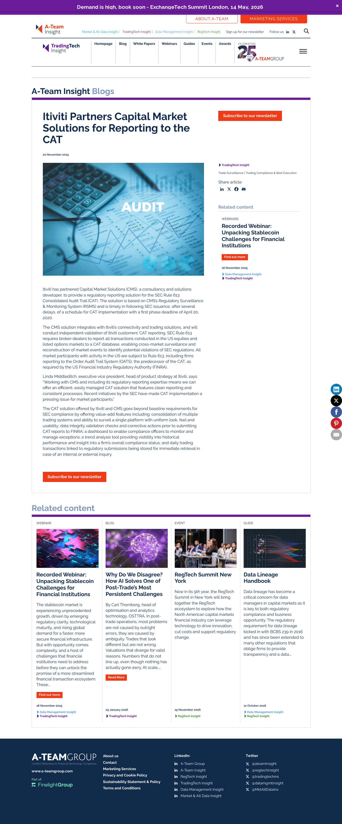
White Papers (144, 44)
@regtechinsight (265, 770)
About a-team (211, 19)
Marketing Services (274, 19)
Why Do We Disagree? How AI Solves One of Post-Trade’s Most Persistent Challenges (134, 584)
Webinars (169, 44)
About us (111, 756)
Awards (225, 44)
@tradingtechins (265, 776)
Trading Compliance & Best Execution (271, 173)
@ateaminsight (264, 763)
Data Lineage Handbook (261, 577)
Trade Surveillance (230, 173)
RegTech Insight (209, 32)
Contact (110, 762)
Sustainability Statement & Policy (132, 782)
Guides (189, 44)
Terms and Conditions (122, 788)
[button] (171, 5)
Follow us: (276, 32)
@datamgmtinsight (268, 783)
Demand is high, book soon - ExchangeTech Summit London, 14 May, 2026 (170, 6)
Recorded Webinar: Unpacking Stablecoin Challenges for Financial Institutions (253, 236)
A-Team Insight (193, 770)
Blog (123, 44)
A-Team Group (193, 763)
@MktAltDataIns (265, 789)
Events (206, 44)
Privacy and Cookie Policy (125, 775)
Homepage (104, 44)
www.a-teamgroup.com (52, 771)
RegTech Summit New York (203, 577)
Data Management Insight (174, 32)
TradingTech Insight (136, 32)
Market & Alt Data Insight (100, 32)
